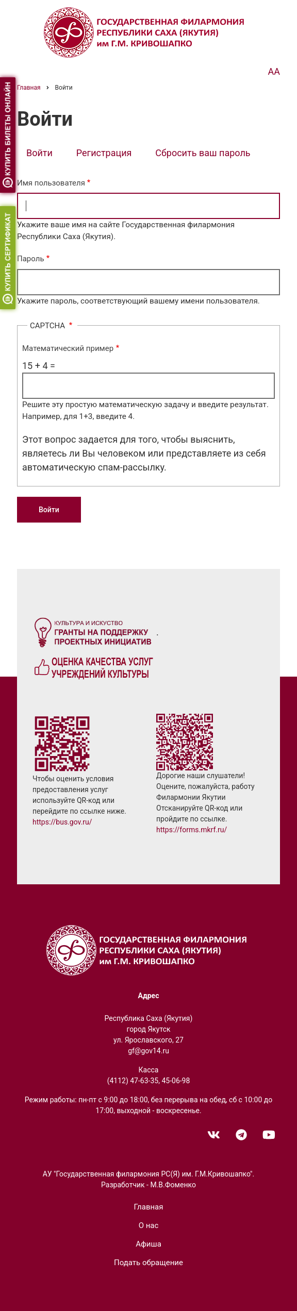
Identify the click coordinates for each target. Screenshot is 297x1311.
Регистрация (104, 152)
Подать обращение (148, 1262)
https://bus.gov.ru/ (62, 822)
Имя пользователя (51, 183)
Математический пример (67, 348)
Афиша (148, 1244)
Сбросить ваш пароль (202, 152)
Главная (148, 1207)
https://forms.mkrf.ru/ (191, 830)
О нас (149, 1225)
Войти (44, 154)
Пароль (30, 258)
